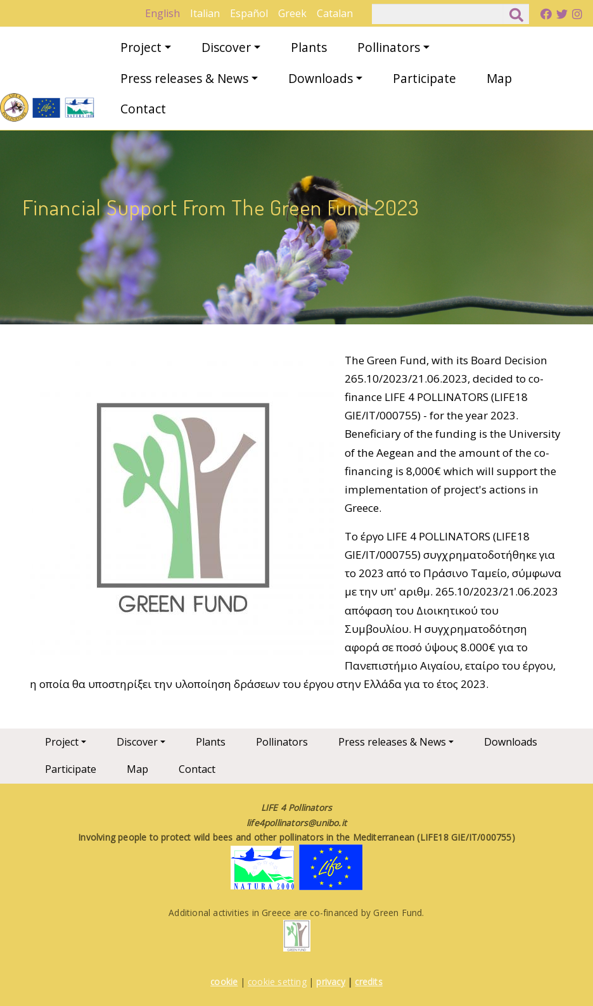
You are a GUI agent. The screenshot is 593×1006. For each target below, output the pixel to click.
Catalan (335, 13)
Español (249, 13)
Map (499, 78)
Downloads (320, 78)
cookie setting (277, 982)
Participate (424, 78)
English (162, 13)
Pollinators (388, 47)
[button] (182, 507)
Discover (226, 47)
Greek (292, 13)
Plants (309, 47)
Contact (143, 108)
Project (141, 47)
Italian (205, 13)
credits (368, 982)
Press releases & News (184, 78)
